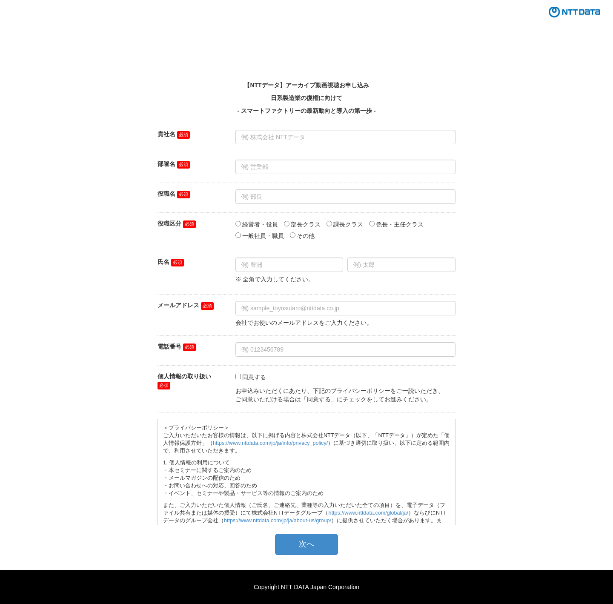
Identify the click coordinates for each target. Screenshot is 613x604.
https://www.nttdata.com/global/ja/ (368, 513)
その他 (306, 235)
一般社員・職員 (263, 235)
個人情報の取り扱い (184, 376)
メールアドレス (178, 305)
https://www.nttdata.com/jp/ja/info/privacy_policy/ (270, 443)
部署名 (166, 163)
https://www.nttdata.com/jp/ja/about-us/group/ (277, 521)
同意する (254, 377)
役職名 (166, 193)
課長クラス (348, 224)
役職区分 (169, 223)
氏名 (163, 261)
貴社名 (166, 134)
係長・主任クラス (400, 224)
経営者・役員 (260, 224)
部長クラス (306, 224)
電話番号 (169, 346)
